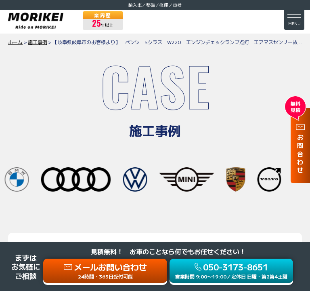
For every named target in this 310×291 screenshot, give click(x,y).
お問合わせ (300, 154)
